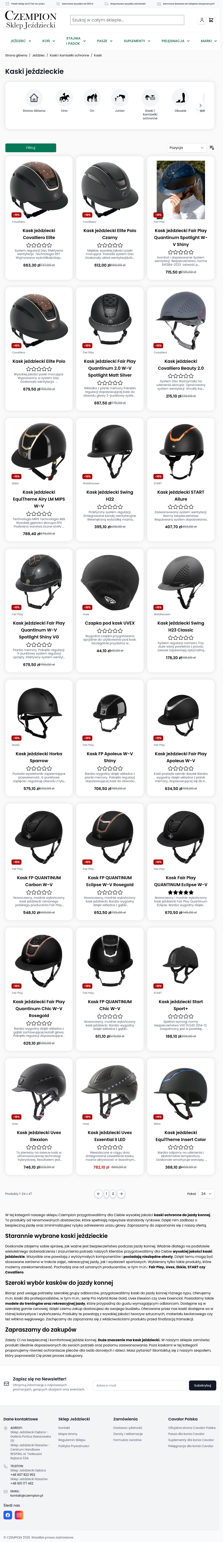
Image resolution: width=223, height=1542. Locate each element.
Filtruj (30, 147)
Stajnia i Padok (73, 41)
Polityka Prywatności (74, 1446)
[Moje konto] (202, 20)
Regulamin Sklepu (72, 1440)
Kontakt (64, 1428)
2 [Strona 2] (113, 1194)
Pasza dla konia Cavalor (186, 1434)
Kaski (98, 55)
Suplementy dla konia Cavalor (191, 1440)
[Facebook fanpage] (7, 1515)
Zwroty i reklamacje (128, 1434)
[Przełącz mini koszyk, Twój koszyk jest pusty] (211, 19)
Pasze (102, 40)
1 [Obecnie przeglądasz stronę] (106, 1194)
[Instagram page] (19, 1515)
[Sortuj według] (187, 148)
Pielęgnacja (173, 40)
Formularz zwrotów (127, 1440)
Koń (46, 40)
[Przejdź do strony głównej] (30, 20)
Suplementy (134, 40)
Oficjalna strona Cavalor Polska (192, 1428)
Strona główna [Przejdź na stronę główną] (16, 55)
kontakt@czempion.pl (26, 1495)
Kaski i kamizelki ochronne (69, 55)
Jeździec (18, 40)
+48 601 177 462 (21, 1483)
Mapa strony (68, 1434)
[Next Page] (121, 1193)
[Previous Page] (98, 1193)
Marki (206, 40)
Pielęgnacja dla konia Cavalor (191, 1446)
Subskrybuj (202, 1385)
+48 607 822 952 (22, 1475)
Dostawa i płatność (127, 1428)
